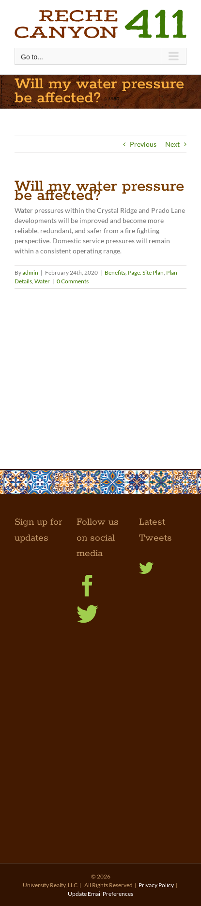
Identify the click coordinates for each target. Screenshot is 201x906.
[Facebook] (87, 586)
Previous (143, 144)
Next (172, 144)
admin (30, 272)
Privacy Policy (156, 885)
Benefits (115, 272)
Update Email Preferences (100, 893)
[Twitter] (87, 614)
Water (42, 281)
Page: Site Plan (146, 272)
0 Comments (73, 281)
